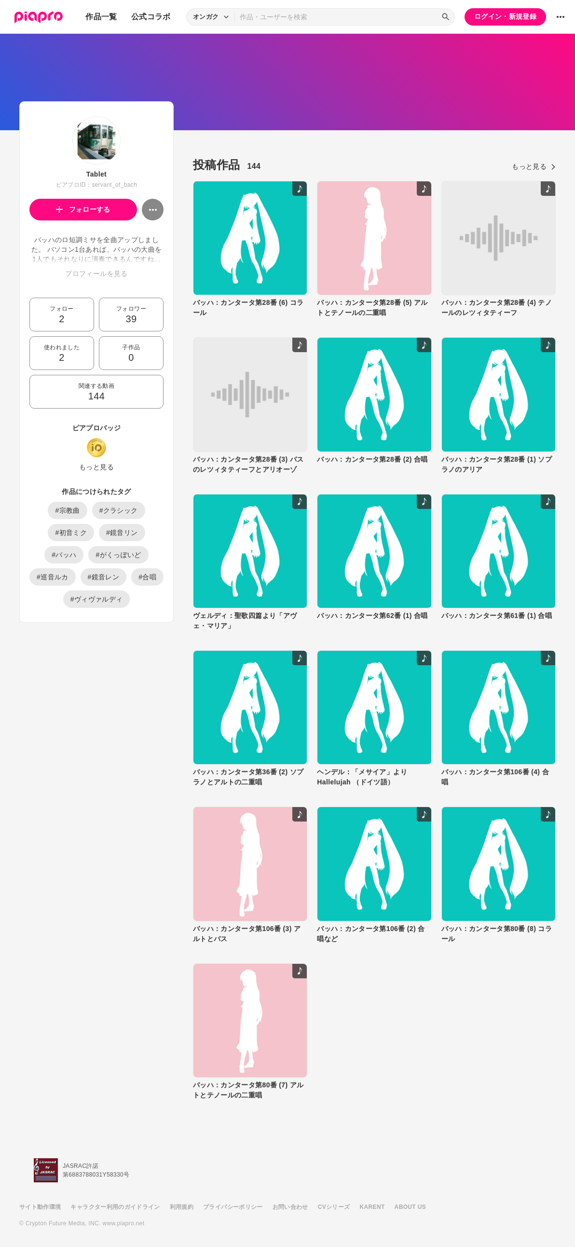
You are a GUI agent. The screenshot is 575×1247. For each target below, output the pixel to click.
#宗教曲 (67, 510)
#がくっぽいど (118, 555)
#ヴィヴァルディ (96, 599)
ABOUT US (410, 1207)
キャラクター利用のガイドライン (115, 1207)
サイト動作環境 (40, 1207)
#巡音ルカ (52, 577)
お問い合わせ (290, 1207)
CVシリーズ (334, 1207)
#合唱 (147, 577)
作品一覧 (101, 17)
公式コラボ (151, 17)
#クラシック (118, 510)
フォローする (83, 209)
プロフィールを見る (96, 273)
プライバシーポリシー (233, 1207)
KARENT (372, 1207)
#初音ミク (71, 532)
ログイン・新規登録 (505, 16)
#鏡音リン (122, 532)
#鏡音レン (104, 577)
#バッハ (64, 555)
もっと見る (96, 467)
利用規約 (181, 1207)
